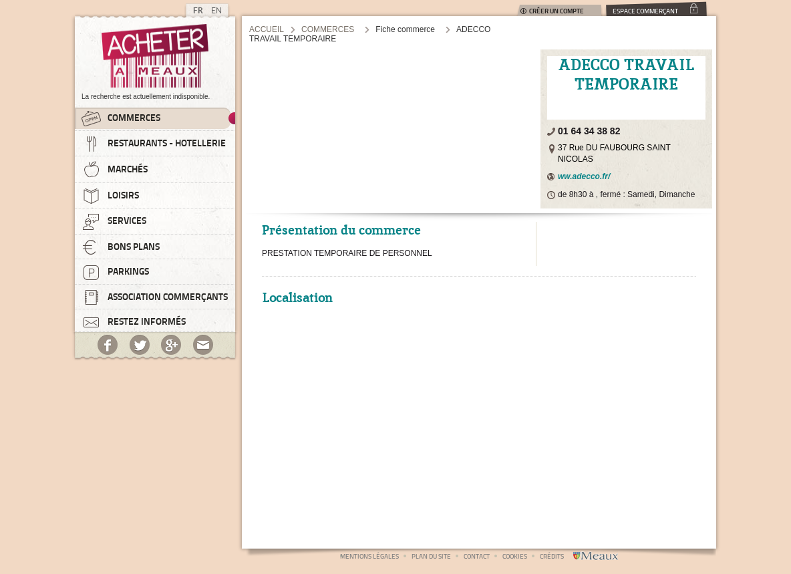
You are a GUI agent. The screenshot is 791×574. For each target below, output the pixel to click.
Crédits (552, 556)
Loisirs (110, 196)
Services (114, 221)
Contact (477, 556)
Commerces (121, 118)
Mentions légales (369, 556)
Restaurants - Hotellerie (154, 144)
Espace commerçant (645, 10)
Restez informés (134, 320)
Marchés (115, 169)
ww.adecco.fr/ (584, 176)
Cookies (514, 556)
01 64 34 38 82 (589, 131)
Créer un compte (556, 10)
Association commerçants (155, 297)
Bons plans (121, 247)
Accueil (266, 29)
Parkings (115, 272)
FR (198, 10)
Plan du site (431, 556)
